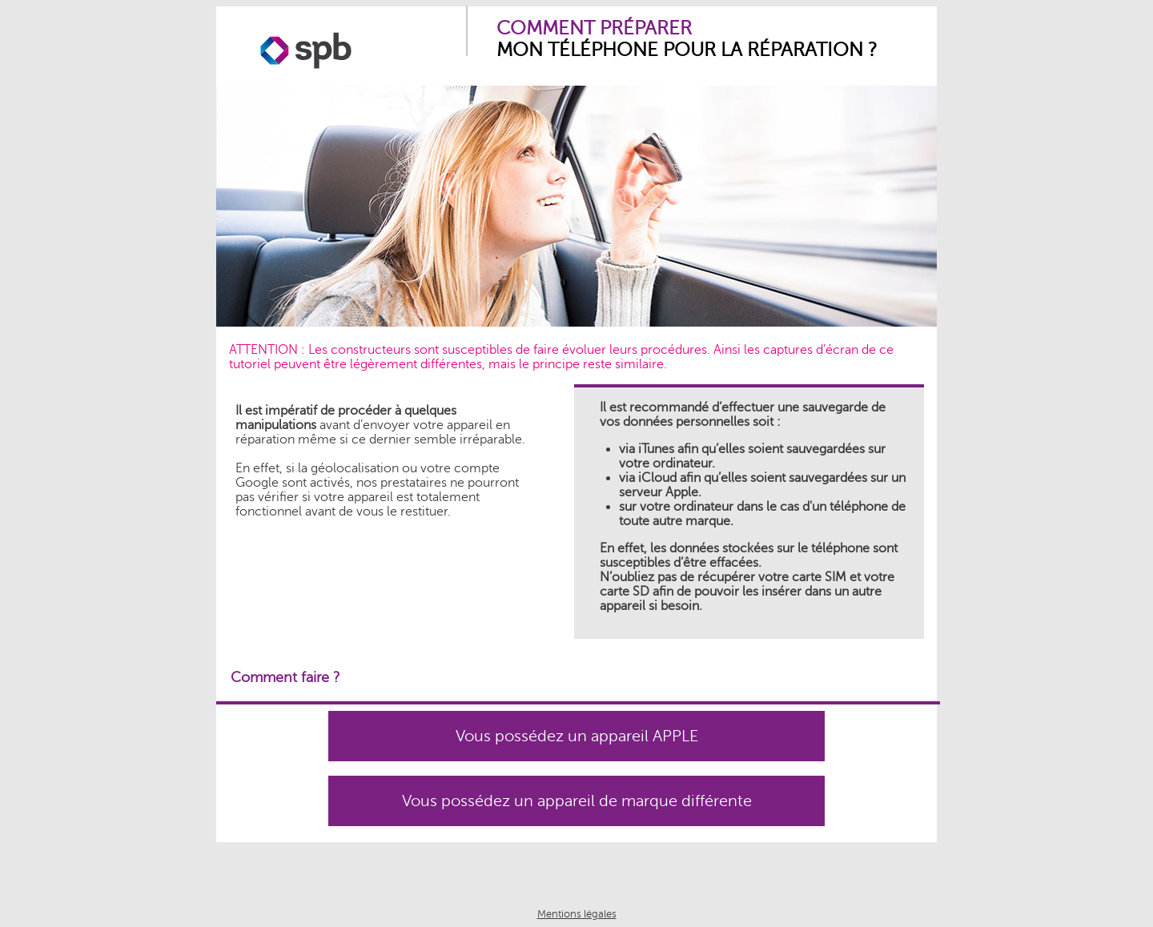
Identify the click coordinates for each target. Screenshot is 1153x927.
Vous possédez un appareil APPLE (577, 736)
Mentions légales (577, 914)
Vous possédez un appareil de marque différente (577, 801)
